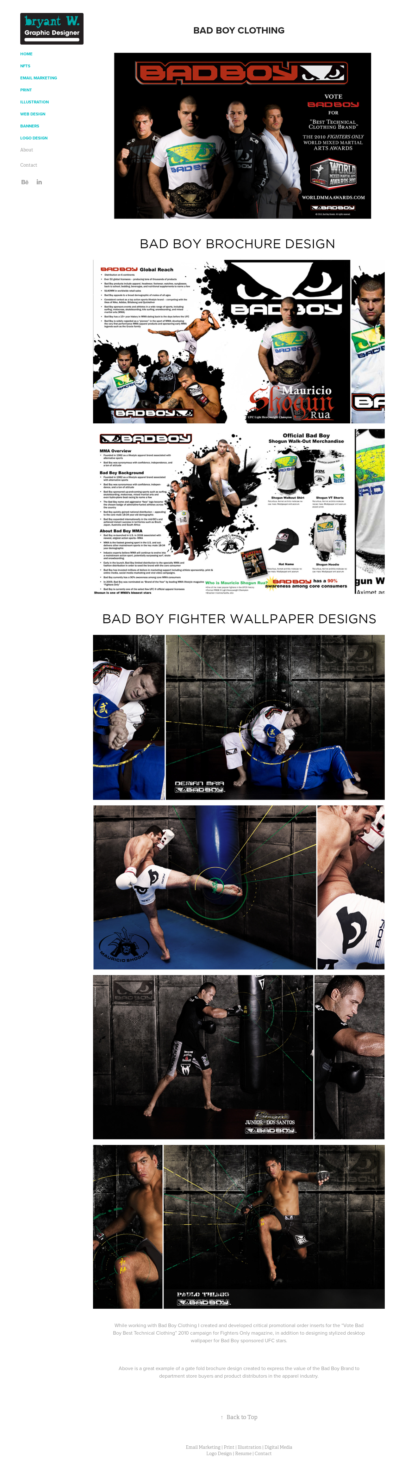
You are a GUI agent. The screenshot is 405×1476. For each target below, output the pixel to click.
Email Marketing (38, 78)
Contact (28, 165)
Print (26, 90)
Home (26, 54)
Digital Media (278, 1447)
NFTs (25, 66)
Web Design (32, 114)
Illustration (34, 102)
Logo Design (33, 138)
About (26, 150)
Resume (243, 1453)
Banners (29, 126)
